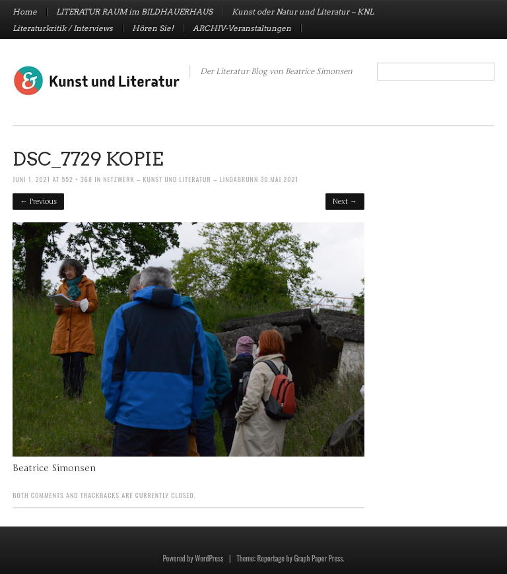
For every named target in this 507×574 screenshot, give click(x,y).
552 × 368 (76, 179)
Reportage (271, 558)
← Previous (38, 201)
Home (25, 12)
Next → (345, 201)
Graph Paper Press (318, 558)
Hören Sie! (153, 28)
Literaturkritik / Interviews (63, 28)
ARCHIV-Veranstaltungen (242, 28)
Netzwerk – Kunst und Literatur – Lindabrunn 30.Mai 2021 (200, 179)
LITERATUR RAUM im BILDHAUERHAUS (134, 12)
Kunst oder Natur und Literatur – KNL (303, 12)
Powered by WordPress (192, 558)
